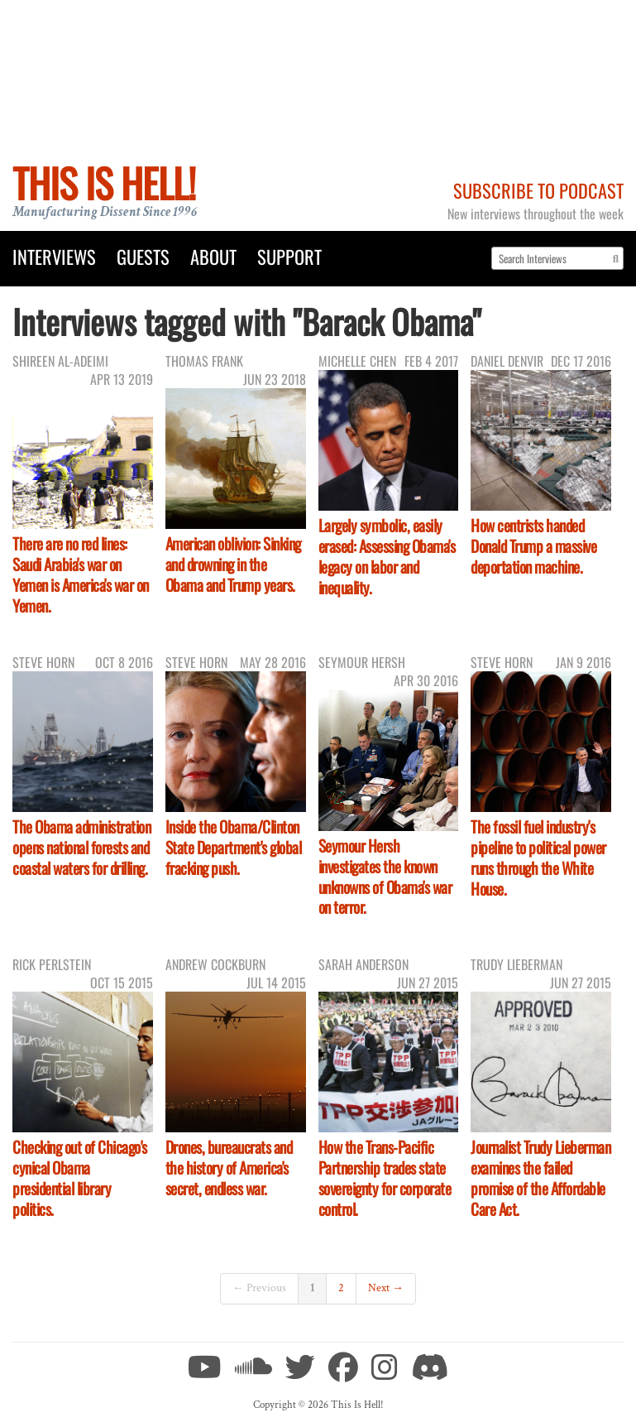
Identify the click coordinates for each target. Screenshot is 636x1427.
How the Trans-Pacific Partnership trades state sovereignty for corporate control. (385, 1178)
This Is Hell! (103, 182)
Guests (143, 256)
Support (289, 256)
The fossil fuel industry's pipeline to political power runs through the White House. (538, 857)
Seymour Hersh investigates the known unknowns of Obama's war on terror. (385, 877)
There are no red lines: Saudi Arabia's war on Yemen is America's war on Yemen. (80, 574)
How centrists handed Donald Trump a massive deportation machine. (533, 546)
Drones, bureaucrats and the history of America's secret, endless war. (229, 1167)
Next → (386, 1287)
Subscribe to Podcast (538, 190)
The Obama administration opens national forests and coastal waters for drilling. (81, 847)
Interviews (54, 256)
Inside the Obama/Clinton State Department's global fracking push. (233, 847)
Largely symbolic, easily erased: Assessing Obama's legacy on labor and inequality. (387, 556)
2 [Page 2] (341, 1287)
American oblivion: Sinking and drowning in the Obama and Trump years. (233, 564)
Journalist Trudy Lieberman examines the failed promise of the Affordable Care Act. (540, 1178)
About (213, 256)
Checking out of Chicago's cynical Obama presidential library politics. (79, 1178)
